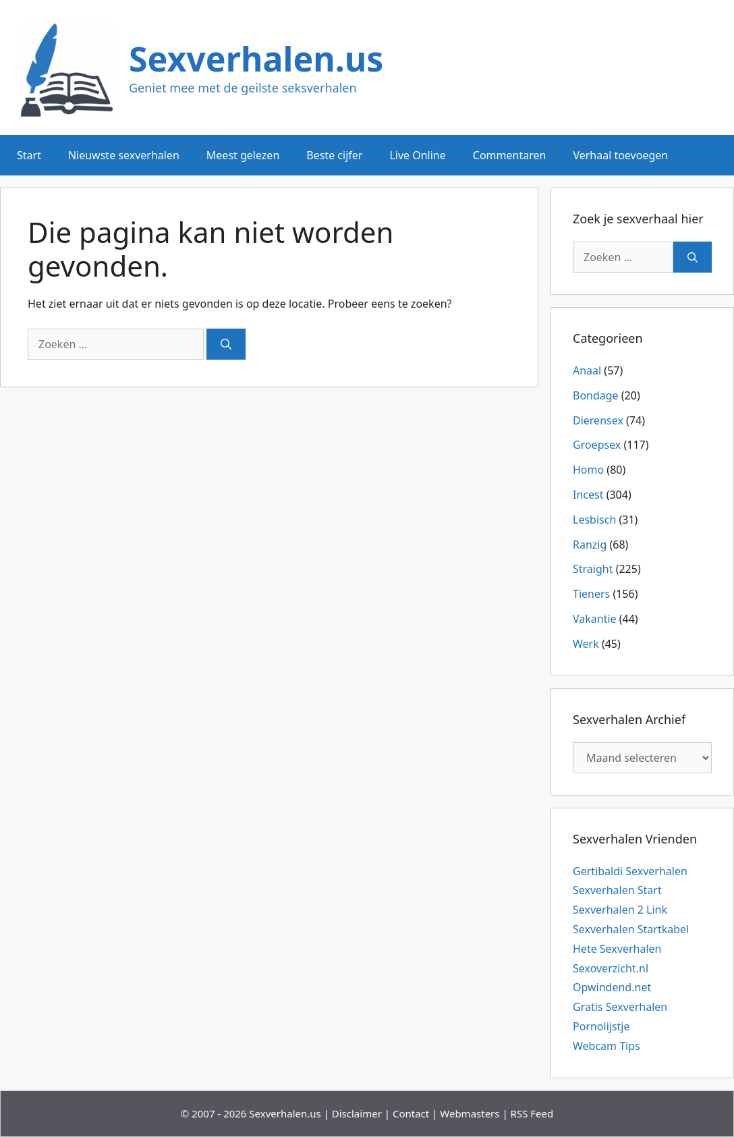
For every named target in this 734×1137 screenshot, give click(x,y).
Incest (588, 494)
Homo (588, 469)
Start (29, 155)
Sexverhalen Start (617, 890)
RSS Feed (532, 1113)
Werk (586, 643)
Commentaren (509, 155)
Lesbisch (594, 519)
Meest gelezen (242, 155)
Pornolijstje (601, 1026)
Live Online (417, 155)
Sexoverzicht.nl (610, 968)
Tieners (591, 593)
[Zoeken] (226, 344)
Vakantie (595, 618)
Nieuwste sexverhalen (123, 155)
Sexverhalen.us (256, 59)
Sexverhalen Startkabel (631, 929)
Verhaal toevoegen (620, 155)
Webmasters (469, 1113)
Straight (593, 568)
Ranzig (589, 544)
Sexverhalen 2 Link (620, 909)
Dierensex (598, 420)
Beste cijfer (334, 155)
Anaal (587, 370)
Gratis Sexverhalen (620, 1006)
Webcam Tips (606, 1045)
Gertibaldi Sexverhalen (630, 871)
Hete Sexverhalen (617, 948)
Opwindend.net (612, 987)
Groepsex (597, 444)
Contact (411, 1113)
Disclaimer (357, 1113)
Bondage (596, 395)
